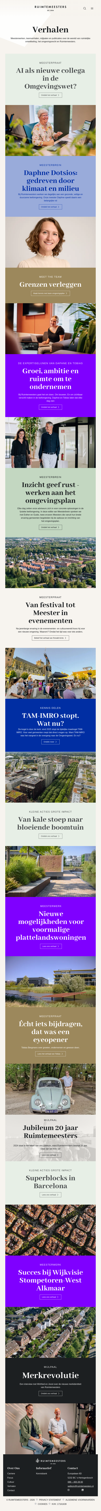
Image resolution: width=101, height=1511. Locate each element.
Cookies (42, 1504)
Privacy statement (50, 1500)
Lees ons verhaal (51, 946)
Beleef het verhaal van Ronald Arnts (50, 638)
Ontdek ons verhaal (50, 836)
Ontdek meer (50, 741)
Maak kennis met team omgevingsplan (50, 293)
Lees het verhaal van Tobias (50, 1054)
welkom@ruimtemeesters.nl (81, 1486)
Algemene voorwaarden (80, 1500)
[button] (84, 8)
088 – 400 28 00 (75, 1482)
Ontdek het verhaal (50, 95)
